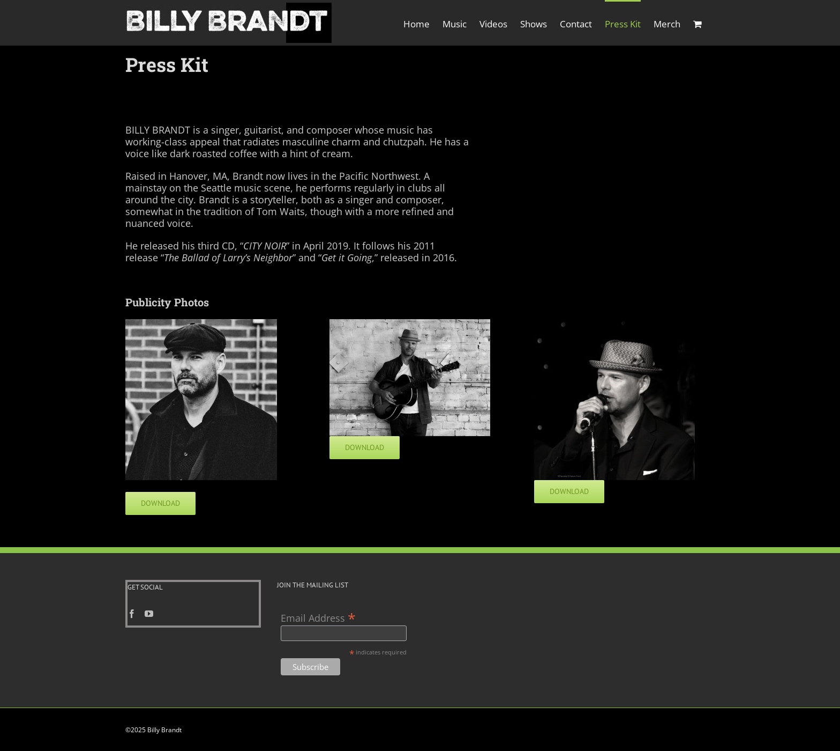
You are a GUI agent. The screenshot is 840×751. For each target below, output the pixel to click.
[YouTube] (149, 614)
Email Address (318, 617)
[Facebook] (132, 614)
